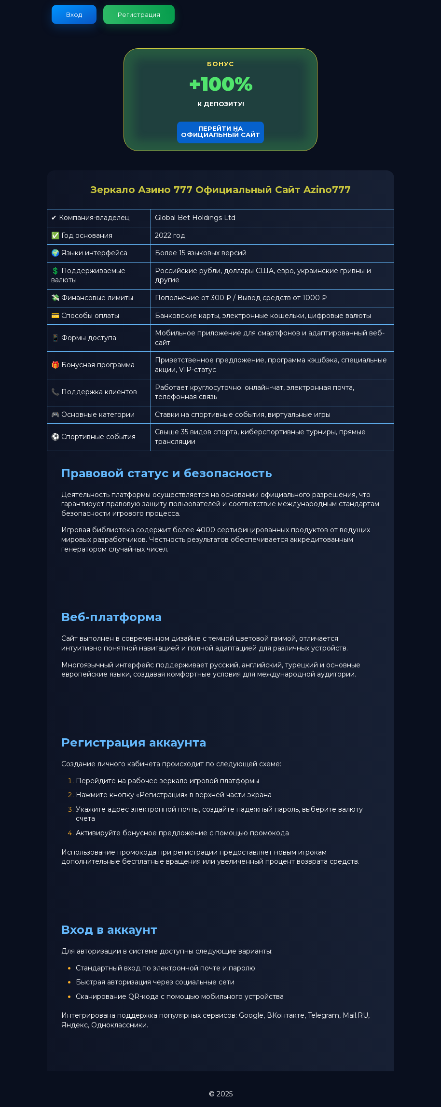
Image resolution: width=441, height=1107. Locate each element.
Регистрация (139, 14)
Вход (74, 14)
